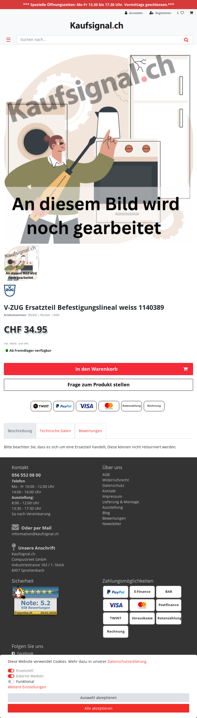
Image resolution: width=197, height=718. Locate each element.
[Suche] (186, 40)
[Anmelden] (134, 13)
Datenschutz (113, 485)
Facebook (22, 653)
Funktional (25, 681)
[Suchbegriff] (98, 40)
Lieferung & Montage (120, 501)
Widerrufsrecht (115, 479)
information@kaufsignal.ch (35, 533)
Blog (106, 512)
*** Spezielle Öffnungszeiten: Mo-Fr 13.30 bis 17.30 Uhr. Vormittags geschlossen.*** (98, 4)
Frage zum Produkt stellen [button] (99, 384)
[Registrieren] (160, 13)
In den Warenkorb (131, 369)
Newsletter (111, 523)
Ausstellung (112, 507)
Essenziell (24, 670)
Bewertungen (90, 430)
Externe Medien (30, 675)
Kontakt (109, 490)
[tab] (20, 430)
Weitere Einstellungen (27, 686)
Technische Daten (55, 430)
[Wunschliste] (180, 13)
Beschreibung (20, 430)
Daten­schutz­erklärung (127, 661)
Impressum (112, 496)
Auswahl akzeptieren (98, 697)
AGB (106, 474)
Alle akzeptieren (98, 708)
